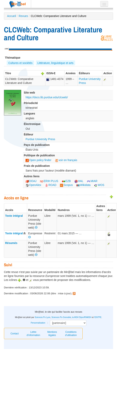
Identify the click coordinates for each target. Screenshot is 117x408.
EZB (66, 181)
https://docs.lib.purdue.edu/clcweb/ (47, 97)
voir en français (66, 160)
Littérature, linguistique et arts (55, 63)
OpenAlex (33, 185)
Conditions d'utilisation (71, 334)
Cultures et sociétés (20, 63)
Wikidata (83, 185)
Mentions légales (52, 334)
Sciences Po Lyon (42, 317)
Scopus (66, 185)
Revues (23, 16)
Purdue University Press (40, 139)
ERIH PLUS (49, 181)
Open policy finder (38, 160)
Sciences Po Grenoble (61, 317)
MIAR (92, 181)
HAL (79, 181)
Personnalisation (38, 323)
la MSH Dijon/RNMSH (81, 317)
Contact (14, 333)
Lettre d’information (33, 334)
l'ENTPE (97, 317)
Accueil (11, 16)
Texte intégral (14, 215)
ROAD (50, 185)
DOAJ (31, 181)
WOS (99, 185)
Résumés (11, 243)
